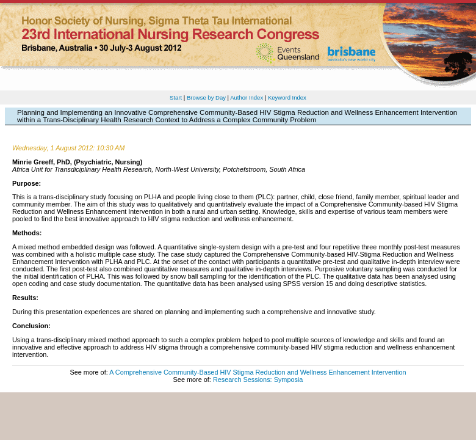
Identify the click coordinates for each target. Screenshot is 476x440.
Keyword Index (287, 97)
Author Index (246, 97)
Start (176, 97)
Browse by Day (206, 97)
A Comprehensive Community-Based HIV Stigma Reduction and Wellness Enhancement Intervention (257, 372)
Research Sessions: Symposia (258, 379)
